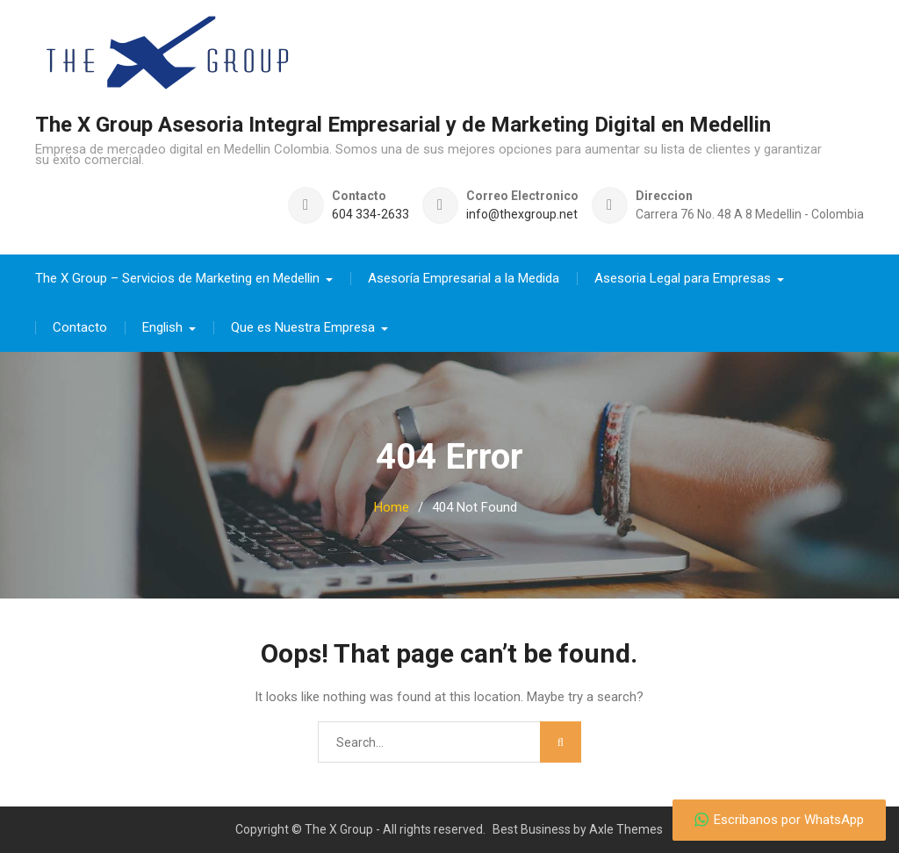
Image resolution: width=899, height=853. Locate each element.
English (162, 326)
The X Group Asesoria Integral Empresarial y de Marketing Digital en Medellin (403, 124)
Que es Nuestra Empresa (303, 326)
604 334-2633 (370, 214)
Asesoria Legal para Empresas (682, 277)
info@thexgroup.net (522, 214)
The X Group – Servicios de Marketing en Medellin (177, 277)
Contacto (80, 326)
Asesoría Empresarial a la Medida (463, 277)
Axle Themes (626, 828)
